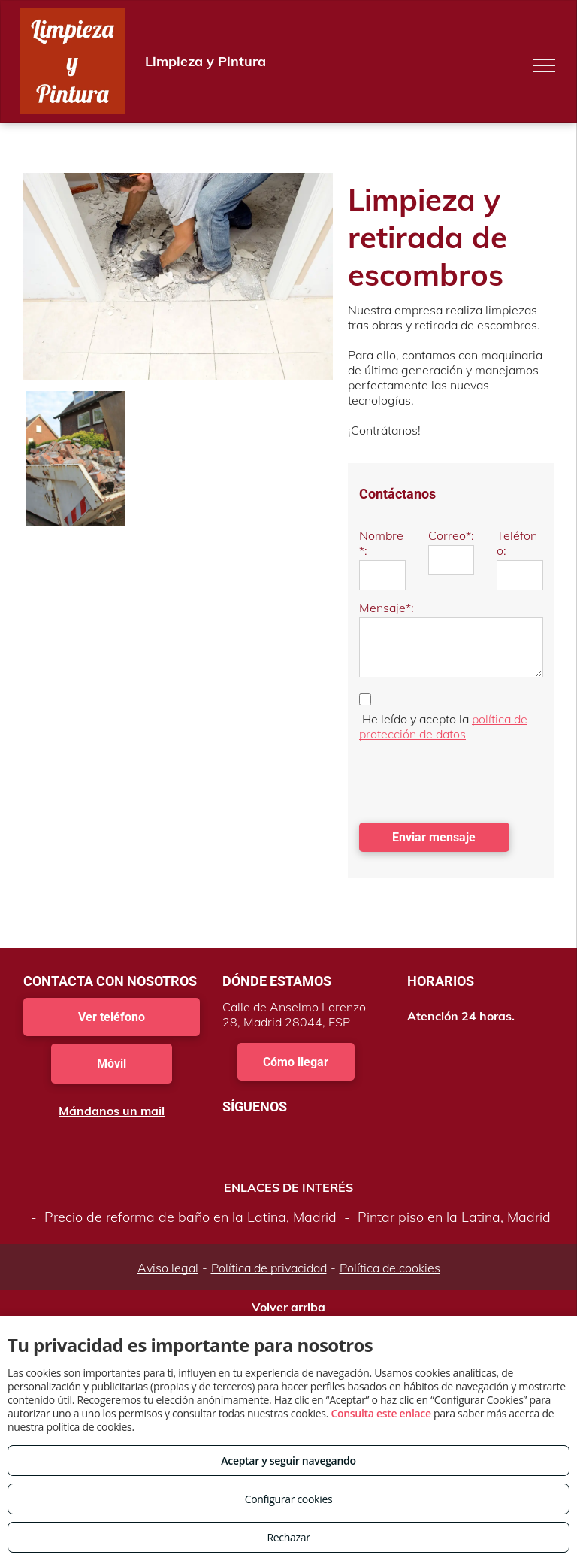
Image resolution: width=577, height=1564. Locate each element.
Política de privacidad (269, 1267)
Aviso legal (167, 1267)
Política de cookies (390, 1267)
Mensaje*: (386, 607)
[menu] (543, 65)
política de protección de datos (443, 726)
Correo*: (451, 535)
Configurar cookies (289, 1499)
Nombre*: (381, 543)
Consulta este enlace (380, 1413)
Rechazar (288, 1537)
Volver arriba (288, 1306)
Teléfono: (517, 543)
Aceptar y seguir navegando (288, 1460)
